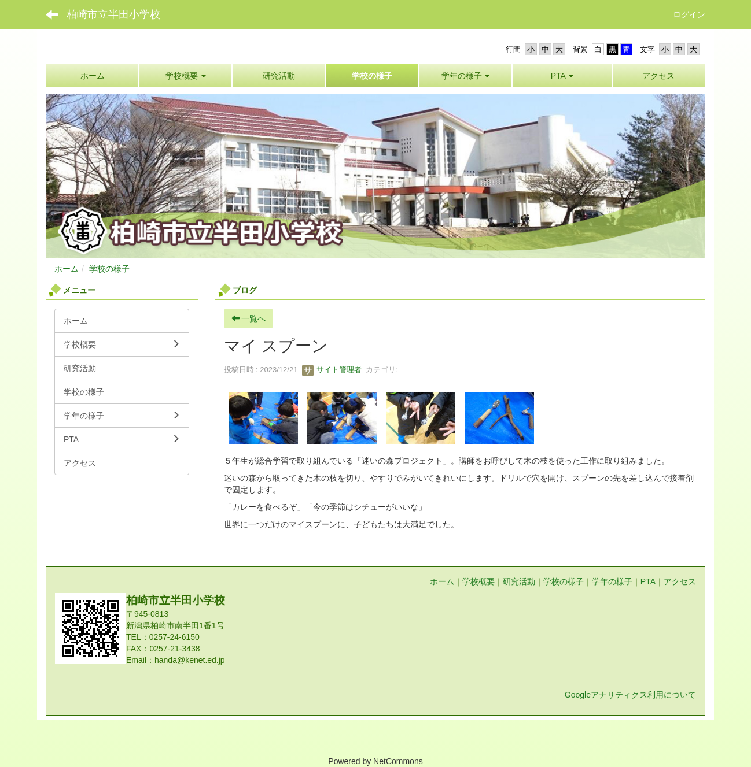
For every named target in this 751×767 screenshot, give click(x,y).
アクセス (680, 581)
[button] (465, 75)
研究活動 (519, 581)
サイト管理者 (332, 369)
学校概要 (478, 581)
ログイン (689, 14)
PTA (648, 581)
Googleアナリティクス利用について (630, 694)
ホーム (66, 268)
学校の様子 (109, 268)
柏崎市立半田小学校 (113, 14)
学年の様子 (612, 581)
